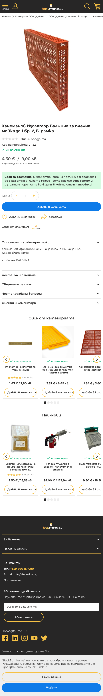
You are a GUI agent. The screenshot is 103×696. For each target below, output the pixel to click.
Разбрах (51, 687)
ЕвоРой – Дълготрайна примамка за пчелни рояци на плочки (20, 466)
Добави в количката (21, 392)
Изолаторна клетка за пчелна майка (20, 368)
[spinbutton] (25, 196)
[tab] (51, 242)
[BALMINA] (36, 226)
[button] (34, 195)
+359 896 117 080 (22, 568)
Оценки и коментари (19, 303)
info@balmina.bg (25, 574)
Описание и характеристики (26, 242)
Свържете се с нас (17, 284)
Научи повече (51, 677)
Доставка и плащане (19, 275)
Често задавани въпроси (22, 293)
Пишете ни (12, 580)
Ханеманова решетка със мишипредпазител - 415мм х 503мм (57, 369)
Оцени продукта (33, 139)
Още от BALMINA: (15, 226)
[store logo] (51, 6)
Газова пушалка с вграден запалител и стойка (58, 466)
